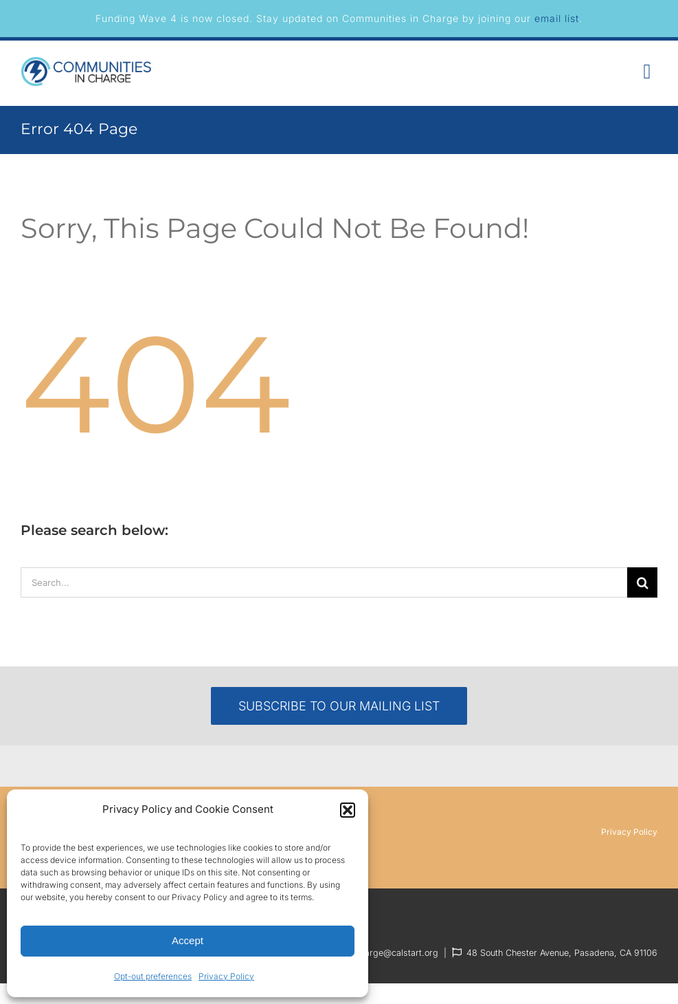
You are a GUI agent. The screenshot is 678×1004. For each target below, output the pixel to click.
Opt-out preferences (153, 976)
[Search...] (324, 582)
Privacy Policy (226, 976)
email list (556, 18)
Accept (187, 940)
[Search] (642, 582)
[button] (347, 810)
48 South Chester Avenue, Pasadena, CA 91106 (561, 953)
